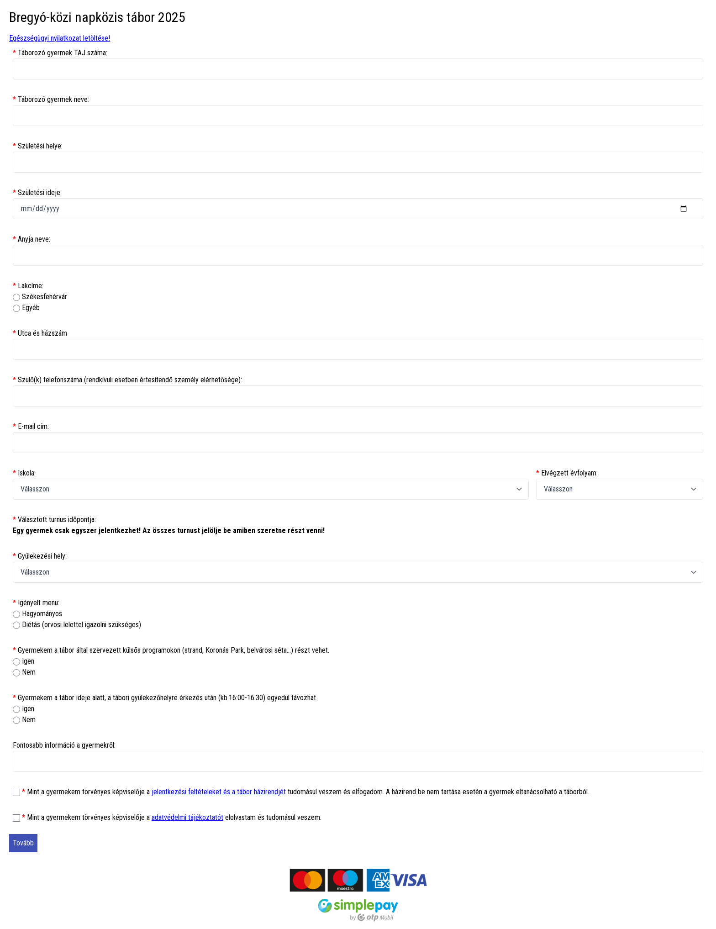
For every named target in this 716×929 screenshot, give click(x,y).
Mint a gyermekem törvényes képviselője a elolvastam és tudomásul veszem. (171, 817)
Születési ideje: (37, 192)
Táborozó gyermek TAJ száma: (60, 52)
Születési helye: (38, 146)
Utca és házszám (40, 333)
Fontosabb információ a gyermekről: (64, 745)
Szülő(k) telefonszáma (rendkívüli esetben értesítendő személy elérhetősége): (127, 379)
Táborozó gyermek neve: (51, 99)
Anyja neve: (31, 239)
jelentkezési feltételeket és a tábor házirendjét (219, 791)
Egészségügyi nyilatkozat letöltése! (59, 38)
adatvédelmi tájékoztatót (187, 817)
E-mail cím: (31, 426)
